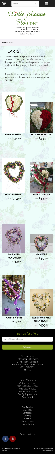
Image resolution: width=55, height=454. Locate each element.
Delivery (27, 415)
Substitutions (27, 421)
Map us (27, 370)
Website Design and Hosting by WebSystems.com (43, 449)
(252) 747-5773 (27, 33)
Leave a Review (27, 424)
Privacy (27, 418)
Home (4, 42)
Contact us (27, 412)
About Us (27, 410)
